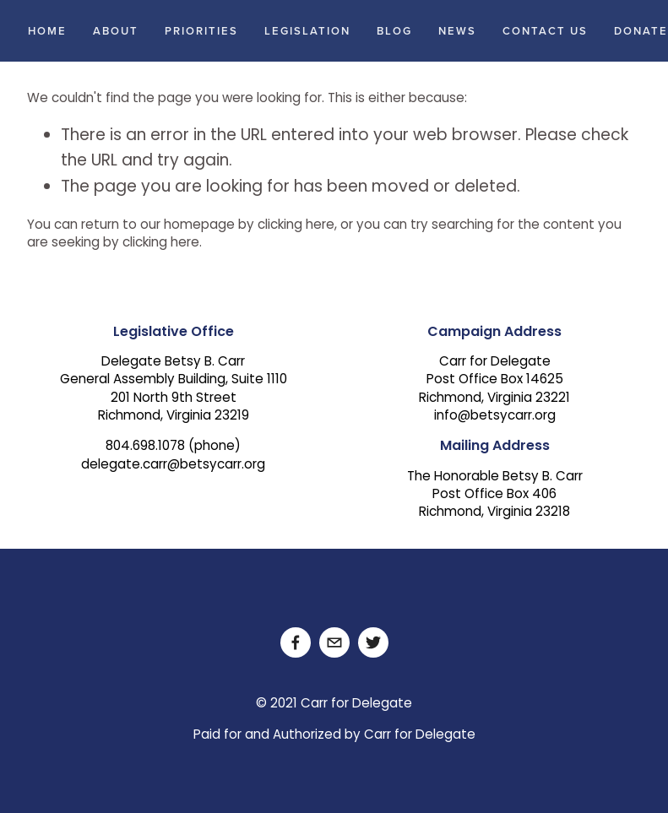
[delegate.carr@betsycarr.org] (334, 642)
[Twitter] (373, 642)
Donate (641, 31)
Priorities (201, 31)
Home (47, 31)
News (457, 31)
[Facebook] (295, 642)
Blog (394, 31)
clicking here (296, 225)
